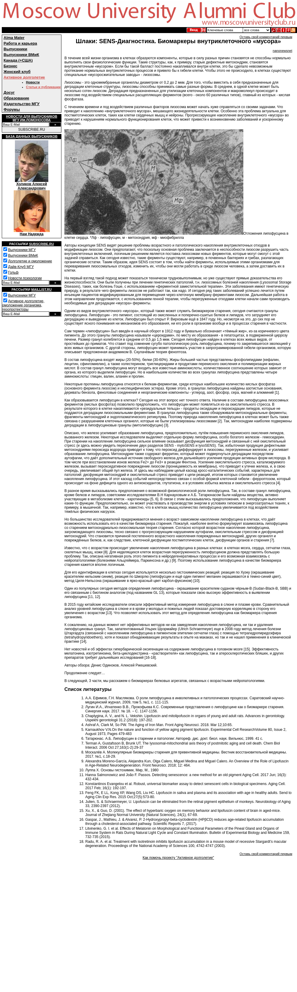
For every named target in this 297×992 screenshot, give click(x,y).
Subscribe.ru (41, 244)
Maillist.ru (41, 289)
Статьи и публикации (43, 87)
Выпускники (15, 49)
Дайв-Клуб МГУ (21, 267)
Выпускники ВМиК (21, 54)
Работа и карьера (20, 43)
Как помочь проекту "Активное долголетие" (178, 858)
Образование (16, 98)
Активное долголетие (24, 77)
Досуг (9, 92)
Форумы (12, 109)
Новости (33, 82)
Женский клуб (17, 71)
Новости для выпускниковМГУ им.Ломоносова (31, 118)
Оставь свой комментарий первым (265, 37)
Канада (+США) (18, 60)
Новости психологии (25, 278)
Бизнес (10, 66)
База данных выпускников (31, 136)
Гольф (13, 272)
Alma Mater (14, 37)
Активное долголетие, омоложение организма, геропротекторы (23, 305)
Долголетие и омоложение (30, 261)
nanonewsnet (282, 50)
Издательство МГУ (21, 104)
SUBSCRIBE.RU (31, 129)
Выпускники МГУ (22, 250)
